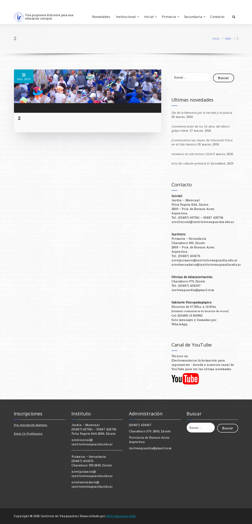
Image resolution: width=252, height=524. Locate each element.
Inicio (215, 38)
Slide (228, 38)
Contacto (217, 16)
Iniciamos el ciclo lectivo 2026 (191, 154)
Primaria (169, 16)
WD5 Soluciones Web (121, 516)
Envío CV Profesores (28, 433)
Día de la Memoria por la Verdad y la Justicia (201, 113)
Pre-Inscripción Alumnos (30, 425)
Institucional (126, 16)
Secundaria (193, 16)
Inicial (149, 16)
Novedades (101, 16)
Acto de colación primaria (188, 163)
